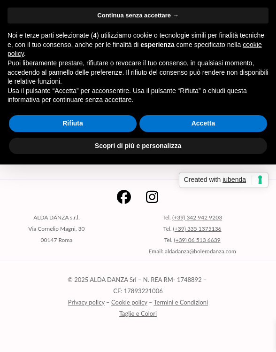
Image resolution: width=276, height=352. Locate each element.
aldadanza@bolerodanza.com (200, 251)
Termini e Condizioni (180, 302)
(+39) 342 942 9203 (197, 217)
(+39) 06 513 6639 (197, 239)
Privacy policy (86, 302)
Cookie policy (129, 302)
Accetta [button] (203, 123)
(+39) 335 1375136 (197, 228)
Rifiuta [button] (72, 123)
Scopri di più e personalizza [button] (138, 145)
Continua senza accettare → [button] (137, 15)
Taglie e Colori (138, 313)
